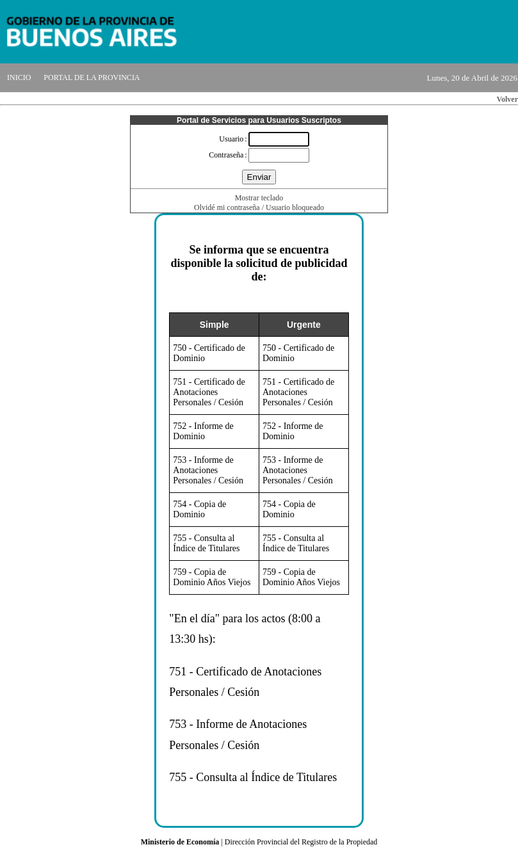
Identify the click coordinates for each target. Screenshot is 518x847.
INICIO (19, 77)
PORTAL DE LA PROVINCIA (92, 77)
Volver (507, 99)
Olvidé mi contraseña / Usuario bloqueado (259, 207)
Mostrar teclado (259, 197)
